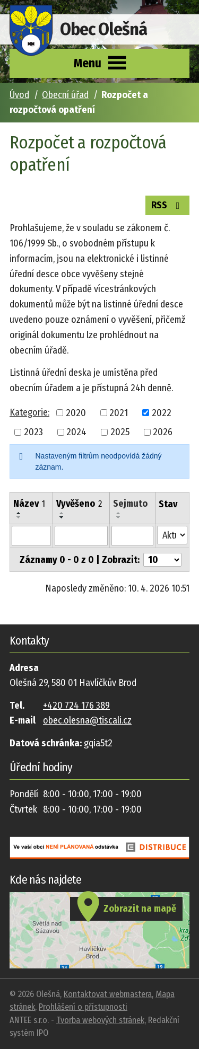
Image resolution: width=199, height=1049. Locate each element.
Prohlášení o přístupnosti (83, 1007)
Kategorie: (29, 412)
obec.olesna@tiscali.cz (87, 720)
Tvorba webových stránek (100, 1020)
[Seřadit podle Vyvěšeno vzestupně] (62, 513)
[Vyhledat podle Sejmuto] (132, 536)
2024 (76, 432)
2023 (33, 432)
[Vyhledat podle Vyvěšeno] (81, 536)
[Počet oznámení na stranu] (162, 560)
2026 (162, 432)
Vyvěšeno (79, 503)
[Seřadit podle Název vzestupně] (19, 513)
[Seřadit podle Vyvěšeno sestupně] (62, 517)
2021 (118, 412)
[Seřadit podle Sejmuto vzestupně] (119, 513)
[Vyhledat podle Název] (31, 536)
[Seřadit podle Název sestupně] (19, 517)
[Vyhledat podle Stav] (172, 535)
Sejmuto (130, 503)
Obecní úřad (65, 95)
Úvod (19, 95)
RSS (167, 204)
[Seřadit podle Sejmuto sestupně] (119, 517)
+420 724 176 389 (76, 705)
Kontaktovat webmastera (108, 994)
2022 (161, 412)
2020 (76, 412)
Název (29, 503)
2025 (119, 432)
